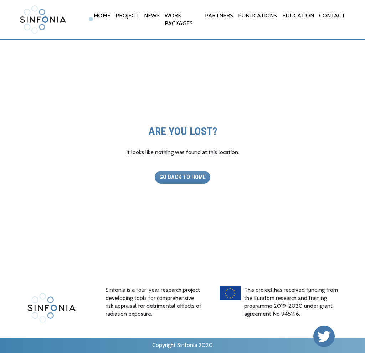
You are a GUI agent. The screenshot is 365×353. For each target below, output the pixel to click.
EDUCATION (298, 15)
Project (127, 15)
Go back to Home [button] (182, 177)
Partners (219, 15)
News (152, 15)
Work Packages (179, 19)
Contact (332, 15)
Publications (257, 15)
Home (102, 15)
